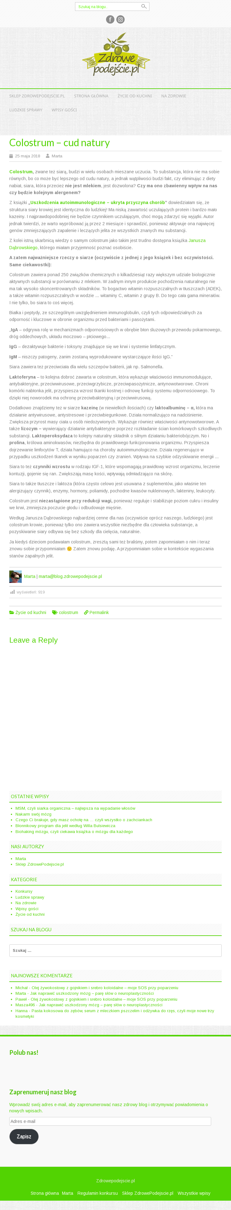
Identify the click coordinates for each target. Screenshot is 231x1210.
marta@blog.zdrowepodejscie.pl (70, 576)
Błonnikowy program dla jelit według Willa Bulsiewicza (65, 825)
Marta (57, 156)
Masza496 (25, 1005)
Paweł (21, 999)
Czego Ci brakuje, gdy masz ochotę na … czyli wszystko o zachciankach (84, 819)
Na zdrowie (173, 96)
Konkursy (24, 891)
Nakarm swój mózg (33, 814)
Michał (22, 987)
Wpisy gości (64, 110)
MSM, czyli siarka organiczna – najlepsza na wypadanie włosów (75, 808)
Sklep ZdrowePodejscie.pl (37, 96)
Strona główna (91, 96)
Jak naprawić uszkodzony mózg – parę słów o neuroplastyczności (92, 993)
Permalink (99, 612)
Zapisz (24, 1136)
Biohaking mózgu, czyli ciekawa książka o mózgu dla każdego (74, 831)
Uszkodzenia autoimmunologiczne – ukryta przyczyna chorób (97, 202)
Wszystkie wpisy (194, 1193)
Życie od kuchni (135, 96)
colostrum (68, 612)
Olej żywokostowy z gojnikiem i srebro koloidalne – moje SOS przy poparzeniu (105, 987)
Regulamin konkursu (98, 1193)
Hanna (22, 1010)
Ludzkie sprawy (25, 110)
